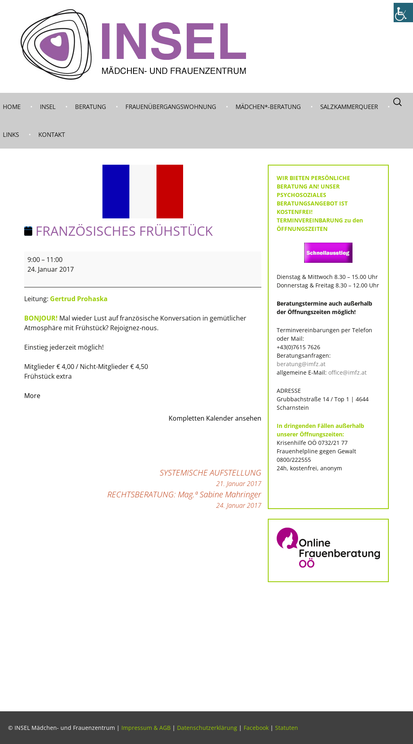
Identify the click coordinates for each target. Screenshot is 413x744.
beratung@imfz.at (301, 364)
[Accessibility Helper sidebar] (403, 12)
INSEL (48, 107)
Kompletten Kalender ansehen (215, 418)
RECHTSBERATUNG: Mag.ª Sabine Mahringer (184, 499)
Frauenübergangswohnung (170, 107)
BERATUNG (90, 107)
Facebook (256, 727)
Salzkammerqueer (349, 107)
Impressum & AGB (146, 727)
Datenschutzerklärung (207, 727)
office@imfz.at (347, 372)
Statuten (286, 727)
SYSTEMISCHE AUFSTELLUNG (210, 477)
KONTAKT (51, 134)
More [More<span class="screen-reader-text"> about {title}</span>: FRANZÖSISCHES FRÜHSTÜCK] (32, 395)
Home (12, 107)
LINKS (11, 134)
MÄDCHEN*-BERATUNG (268, 107)
